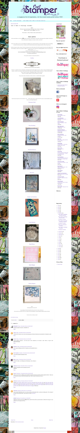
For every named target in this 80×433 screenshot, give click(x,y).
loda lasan (15, 390)
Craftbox (32, 58)
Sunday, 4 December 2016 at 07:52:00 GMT (23, 359)
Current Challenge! (17, 20)
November (60, 231)
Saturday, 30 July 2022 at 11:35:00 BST (23, 398)
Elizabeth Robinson (61, 129)
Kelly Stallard (60, 170)
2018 (59, 208)
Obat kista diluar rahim (40, 382)
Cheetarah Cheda (61, 176)
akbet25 (15, 398)
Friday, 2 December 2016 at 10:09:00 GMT (25, 326)
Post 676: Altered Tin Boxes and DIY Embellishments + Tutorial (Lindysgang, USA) (63, 153)
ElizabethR (16, 326)
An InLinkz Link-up (14, 317)
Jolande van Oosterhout (62, 173)
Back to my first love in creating (63, 174)
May (59, 240)
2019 (59, 207)
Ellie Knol (59, 138)
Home (11, 20)
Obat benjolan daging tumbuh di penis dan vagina (25, 382)
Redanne (15, 346)
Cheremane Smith (61, 161)
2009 (59, 257)
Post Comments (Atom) (20, 421)
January (60, 246)
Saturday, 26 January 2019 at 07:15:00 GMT (25, 380)
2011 (59, 254)
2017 (59, 210)
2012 (59, 253)
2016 (59, 211)
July (59, 237)
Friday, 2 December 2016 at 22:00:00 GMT (24, 346)
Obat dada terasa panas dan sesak (23, 383)
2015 (59, 248)
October (60, 233)
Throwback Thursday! (62, 219)
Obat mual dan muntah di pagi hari (36, 383)
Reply (15, 329)
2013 (59, 251)
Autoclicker (33, 393)
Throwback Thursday (62, 223)
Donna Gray (60, 185)
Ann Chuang (60, 114)
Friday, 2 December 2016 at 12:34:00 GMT (23, 332)
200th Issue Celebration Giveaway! (62, 225)
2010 (59, 256)
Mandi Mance (60, 166)
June (59, 239)
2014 (59, 250)
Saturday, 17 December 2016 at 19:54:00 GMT (25, 373)
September (60, 234)
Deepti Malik (60, 143)
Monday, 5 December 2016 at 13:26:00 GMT (25, 365)
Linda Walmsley (60, 118)
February (60, 245)
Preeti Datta (60, 151)
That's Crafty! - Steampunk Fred (63, 186)
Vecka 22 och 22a (60, 148)
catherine (15, 365)
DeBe (15, 359)
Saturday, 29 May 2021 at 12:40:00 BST (24, 390)
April (59, 242)
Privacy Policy (59, 264)
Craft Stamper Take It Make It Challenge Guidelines (34, 20)
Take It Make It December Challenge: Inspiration (62, 221)
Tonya (15, 332)
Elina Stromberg (61, 134)
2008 (59, 259)
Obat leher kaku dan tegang (38, 384)
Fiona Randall (60, 181)
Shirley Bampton (61, 121)
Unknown (15, 380)
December (60, 213)
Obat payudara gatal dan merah (25, 384)
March (59, 243)
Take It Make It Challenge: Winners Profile (62, 217)
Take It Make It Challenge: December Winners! (62, 215)
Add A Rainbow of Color (61, 115)
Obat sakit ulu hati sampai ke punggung (27, 385)
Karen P (15, 373)
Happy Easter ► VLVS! (61, 127)
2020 (59, 205)
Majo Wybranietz (61, 126)
